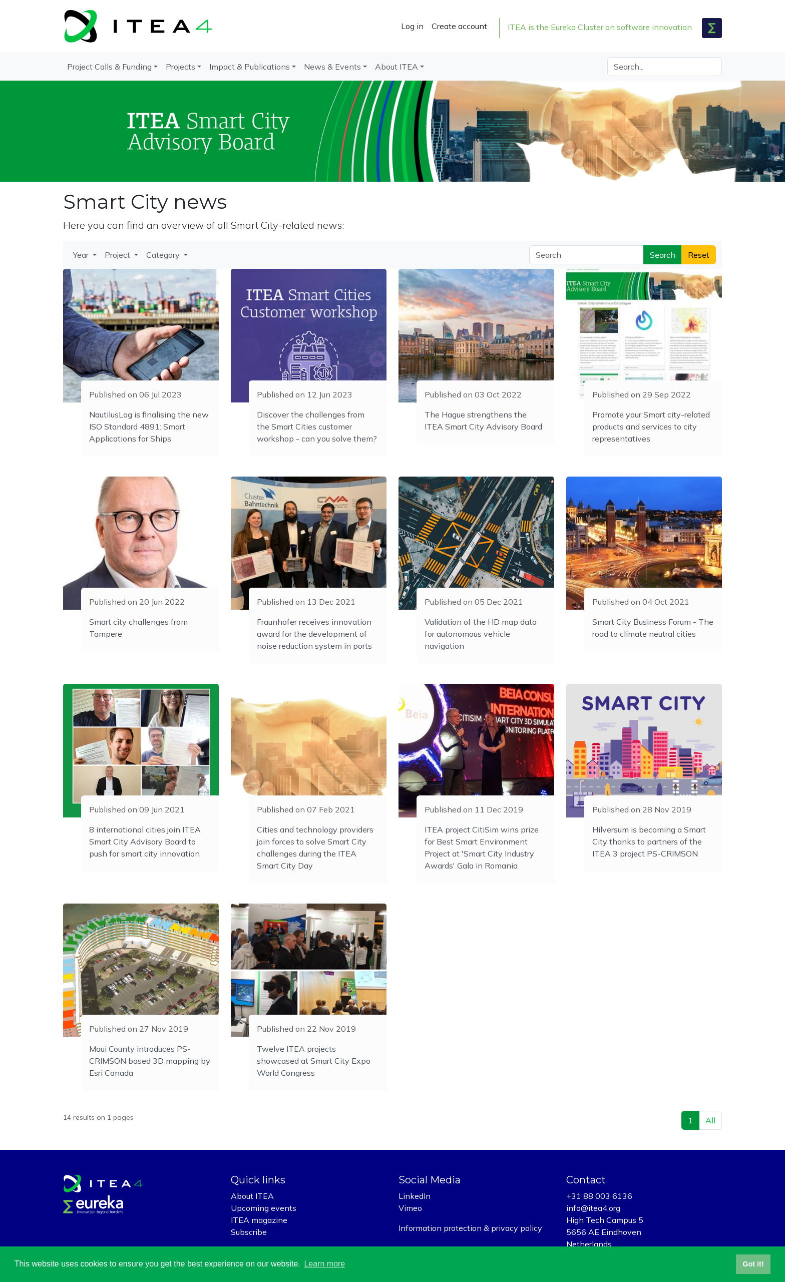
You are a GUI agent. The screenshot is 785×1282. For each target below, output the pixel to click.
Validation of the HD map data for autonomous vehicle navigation (481, 634)
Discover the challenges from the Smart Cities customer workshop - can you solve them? (317, 426)
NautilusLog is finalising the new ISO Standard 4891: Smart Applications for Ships (149, 426)
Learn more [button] (324, 1263)
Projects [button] (180, 67)
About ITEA (252, 1196)
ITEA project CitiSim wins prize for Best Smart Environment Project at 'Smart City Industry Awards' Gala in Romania (482, 847)
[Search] (664, 66)
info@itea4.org (593, 1208)
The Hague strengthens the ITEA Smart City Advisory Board (483, 420)
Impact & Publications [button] (249, 67)
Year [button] (82, 255)
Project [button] (118, 255)
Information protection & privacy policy (470, 1228)
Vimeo (410, 1208)
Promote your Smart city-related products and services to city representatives (651, 426)
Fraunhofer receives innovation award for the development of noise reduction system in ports (314, 634)
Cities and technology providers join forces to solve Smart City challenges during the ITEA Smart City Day (315, 847)
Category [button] (164, 255)
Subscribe (249, 1232)
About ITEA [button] (396, 67)
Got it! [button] (752, 1264)
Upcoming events (263, 1208)
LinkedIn (415, 1196)
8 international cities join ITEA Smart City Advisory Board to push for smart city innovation (145, 841)
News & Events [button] (332, 67)
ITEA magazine (259, 1220)
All (710, 1120)
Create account (459, 26)
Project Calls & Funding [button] (109, 67)
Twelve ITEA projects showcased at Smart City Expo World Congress (313, 1061)
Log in (412, 26)
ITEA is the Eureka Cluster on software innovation (600, 27)
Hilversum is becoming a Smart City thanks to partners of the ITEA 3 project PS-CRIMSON (649, 841)
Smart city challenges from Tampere (138, 628)
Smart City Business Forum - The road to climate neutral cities (652, 628)
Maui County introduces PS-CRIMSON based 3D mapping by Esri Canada (149, 1061)
